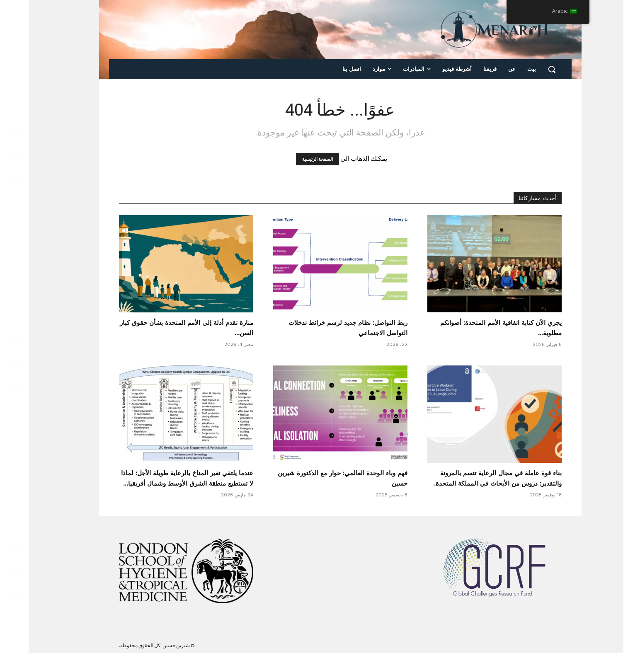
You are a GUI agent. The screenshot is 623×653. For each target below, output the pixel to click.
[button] (523, 69)
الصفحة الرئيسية (289, 159)
